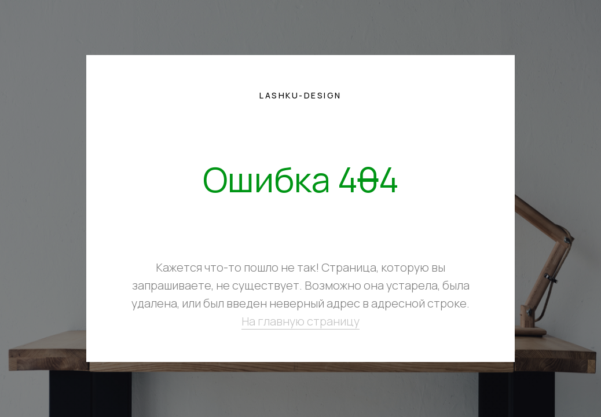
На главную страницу (300, 321)
